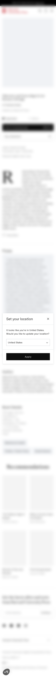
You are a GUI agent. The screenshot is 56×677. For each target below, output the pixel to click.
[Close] (48, 319)
